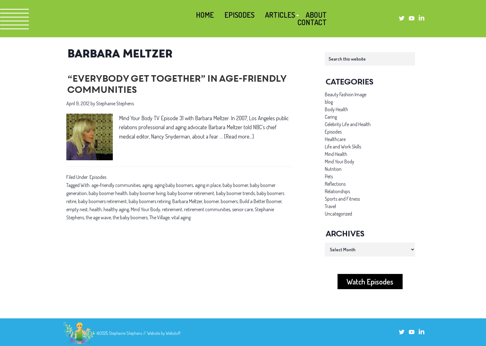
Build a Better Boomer (260, 201)
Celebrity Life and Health (348, 124)
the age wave (98, 217)
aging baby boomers (173, 185)
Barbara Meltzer (187, 201)
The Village (159, 217)
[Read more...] (239, 136)
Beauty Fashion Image (345, 94)
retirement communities (207, 209)
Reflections (335, 184)
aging (147, 185)
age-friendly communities (115, 185)
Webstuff (173, 333)
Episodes (98, 177)
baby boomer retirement (190, 193)
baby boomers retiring (149, 201)
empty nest (77, 209)
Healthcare (335, 139)
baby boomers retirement (102, 201)
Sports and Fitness (342, 199)
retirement (172, 209)
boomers (229, 201)
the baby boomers (130, 217)
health (96, 209)
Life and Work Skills (343, 146)
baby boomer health (108, 193)
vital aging (181, 217)
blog (329, 102)
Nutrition (333, 169)
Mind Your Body (145, 209)
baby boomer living (147, 193)
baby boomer (235, 185)
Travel (330, 206)
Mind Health (336, 154)
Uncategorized (338, 214)
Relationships (337, 191)
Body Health (336, 109)
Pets (329, 176)
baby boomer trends (235, 193)
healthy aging (116, 209)
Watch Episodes (370, 281)
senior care (242, 209)
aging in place (208, 185)
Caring (331, 117)
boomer (211, 201)
